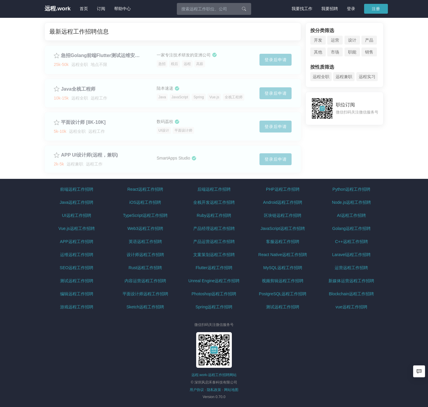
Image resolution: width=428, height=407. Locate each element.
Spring (198, 97)
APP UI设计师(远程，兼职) (89, 154)
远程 (187, 64)
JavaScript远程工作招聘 (283, 228)
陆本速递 (165, 88)
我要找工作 (302, 8)
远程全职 (321, 76)
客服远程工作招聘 (282, 241)
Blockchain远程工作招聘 (351, 293)
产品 (369, 40)
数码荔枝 (165, 121)
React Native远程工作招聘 (282, 254)
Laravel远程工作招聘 (351, 254)
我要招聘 (329, 8)
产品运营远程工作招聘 (214, 241)
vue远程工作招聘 (351, 307)
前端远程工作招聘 (76, 189)
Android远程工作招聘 (282, 202)
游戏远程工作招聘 (76, 307)
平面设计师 (183, 130)
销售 (369, 52)
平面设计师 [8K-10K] (83, 122)
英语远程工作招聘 (145, 241)
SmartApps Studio (173, 158)
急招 (162, 64)
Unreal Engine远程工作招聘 (214, 280)
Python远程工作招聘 (352, 189)
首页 (84, 8)
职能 (352, 52)
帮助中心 (122, 8)
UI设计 (163, 130)
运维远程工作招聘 (76, 254)
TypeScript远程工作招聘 (145, 215)
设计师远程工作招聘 (145, 254)
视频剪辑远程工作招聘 (282, 280)
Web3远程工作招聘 (145, 228)
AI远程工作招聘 (351, 215)
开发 (318, 40)
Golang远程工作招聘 (351, 228)
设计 (352, 40)
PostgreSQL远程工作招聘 (282, 293)
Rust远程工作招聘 (145, 267)
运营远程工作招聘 (351, 267)
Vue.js (214, 97)
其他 (318, 52)
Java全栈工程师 (78, 89)
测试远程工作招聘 (76, 280)
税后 (174, 64)
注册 (376, 9)
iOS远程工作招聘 (145, 202)
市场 (335, 52)
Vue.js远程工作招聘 (76, 228)
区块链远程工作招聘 (282, 215)
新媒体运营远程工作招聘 (351, 280)
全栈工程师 (234, 97)
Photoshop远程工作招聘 (214, 293)
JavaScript (179, 97)
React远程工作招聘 (145, 189)
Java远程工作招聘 (77, 202)
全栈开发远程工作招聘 (214, 202)
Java (162, 97)
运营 (335, 40)
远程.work (58, 9)
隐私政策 (214, 390)
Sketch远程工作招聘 (145, 307)
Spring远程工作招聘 (214, 307)
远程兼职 (344, 76)
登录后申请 (276, 59)
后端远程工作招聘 (214, 189)
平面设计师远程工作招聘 (145, 293)
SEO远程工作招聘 (77, 267)
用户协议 (197, 390)
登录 (351, 8)
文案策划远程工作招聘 (214, 254)
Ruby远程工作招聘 (214, 215)
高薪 (199, 64)
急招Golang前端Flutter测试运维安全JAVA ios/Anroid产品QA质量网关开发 (102, 55)
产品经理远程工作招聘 (214, 228)
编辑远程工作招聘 (76, 293)
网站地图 (231, 390)
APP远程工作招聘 (76, 241)
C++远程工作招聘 (351, 241)
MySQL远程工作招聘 (282, 267)
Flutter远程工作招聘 (214, 267)
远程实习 (367, 76)
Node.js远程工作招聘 (351, 202)
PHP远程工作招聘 (283, 189)
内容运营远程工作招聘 (145, 280)
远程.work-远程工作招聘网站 (214, 375)
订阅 (101, 8)
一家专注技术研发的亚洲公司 (184, 55)
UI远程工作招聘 (76, 215)
